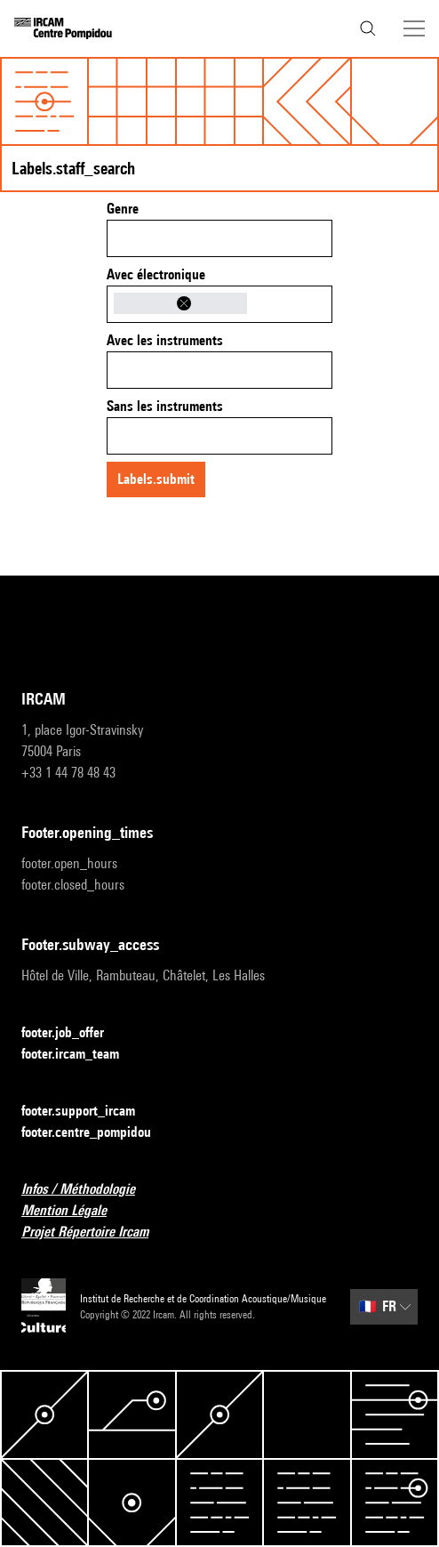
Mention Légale (74, 1211)
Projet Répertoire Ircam (95, 1232)
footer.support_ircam (88, 1111)
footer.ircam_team (80, 1054)
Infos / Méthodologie (88, 1189)
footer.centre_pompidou (96, 1133)
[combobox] (219, 238)
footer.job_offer (73, 1033)
